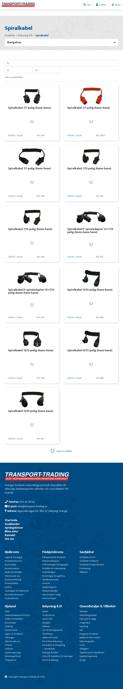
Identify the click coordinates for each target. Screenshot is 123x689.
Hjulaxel (10, 606)
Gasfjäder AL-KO (87, 557)
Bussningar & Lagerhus (53, 576)
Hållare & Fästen (50, 638)
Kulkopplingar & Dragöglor (55, 565)
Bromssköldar (11, 583)
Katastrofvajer (49, 598)
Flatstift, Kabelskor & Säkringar (57, 656)
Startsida (11, 520)
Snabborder (12, 524)
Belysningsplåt (87, 641)
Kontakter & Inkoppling (53, 645)
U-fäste (8, 645)
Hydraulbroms (12, 598)
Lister (82, 645)
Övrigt (83, 660)
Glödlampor (47, 634)
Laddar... (103, 5)
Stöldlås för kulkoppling (54, 568)
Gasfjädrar (87, 552)
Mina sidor (11, 531)
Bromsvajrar (10, 565)
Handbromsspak (50, 580)
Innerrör (46, 583)
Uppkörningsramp (88, 656)
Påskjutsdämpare (50, 561)
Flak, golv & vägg (88, 619)
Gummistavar (11, 630)
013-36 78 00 (27, 502)
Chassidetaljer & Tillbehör (98, 606)
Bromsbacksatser (13, 561)
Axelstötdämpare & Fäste (17, 615)
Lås (81, 630)
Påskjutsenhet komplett (54, 557)
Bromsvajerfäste (13, 656)
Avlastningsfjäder (88, 615)
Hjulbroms (12, 552)
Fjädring (9, 626)
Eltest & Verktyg (50, 660)
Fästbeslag (85, 568)
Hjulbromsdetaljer (13, 572)
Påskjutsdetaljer (50, 591)
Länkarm (9, 649)
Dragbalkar (85, 623)
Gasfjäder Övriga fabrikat (92, 565)
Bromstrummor (12, 568)
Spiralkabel (49, 649)
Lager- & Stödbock (14, 634)
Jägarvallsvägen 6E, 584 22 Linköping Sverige (42, 511)
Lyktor (45, 611)
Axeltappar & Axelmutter (17, 591)
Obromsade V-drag (51, 595)
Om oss (9, 539)
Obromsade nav (12, 576)
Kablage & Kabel (50, 653)
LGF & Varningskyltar (52, 630)
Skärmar (84, 611)
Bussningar (10, 623)
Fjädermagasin (49, 587)
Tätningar (9, 638)
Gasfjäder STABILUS (89, 561)
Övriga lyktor (48, 615)
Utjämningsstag (13, 653)
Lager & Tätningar (13, 557)
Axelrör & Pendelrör (14, 619)
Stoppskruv (10, 660)
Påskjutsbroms (52, 552)
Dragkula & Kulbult (89, 634)
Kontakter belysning (52, 641)
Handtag (84, 626)
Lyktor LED (47, 619)
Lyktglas (46, 623)
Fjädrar (8, 587)
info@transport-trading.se (32, 506)
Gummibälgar (48, 572)
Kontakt (10, 535)
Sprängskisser (14, 527)
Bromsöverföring (13, 580)
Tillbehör (84, 572)
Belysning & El (52, 606)
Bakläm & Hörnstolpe (90, 638)
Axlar (7, 611)
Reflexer (46, 626)
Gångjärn (84, 649)
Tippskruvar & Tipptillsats (92, 653)
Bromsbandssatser (14, 595)
